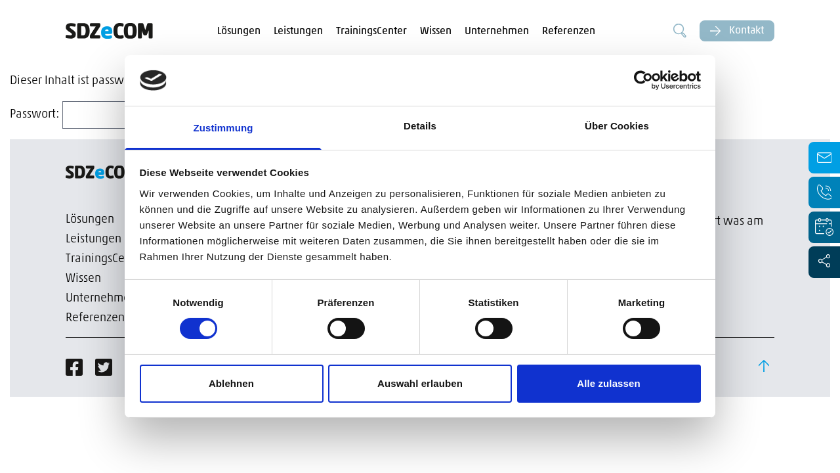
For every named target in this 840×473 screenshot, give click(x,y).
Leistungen (298, 31)
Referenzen (568, 31)
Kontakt (737, 31)
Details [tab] (420, 125)
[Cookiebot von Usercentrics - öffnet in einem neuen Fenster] (643, 80)
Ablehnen (231, 383)
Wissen (436, 31)
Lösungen (239, 31)
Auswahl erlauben (420, 383)
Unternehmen (497, 31)
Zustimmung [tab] (223, 127)
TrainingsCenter (371, 31)
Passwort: (100, 114)
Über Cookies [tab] (617, 125)
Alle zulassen (608, 383)
